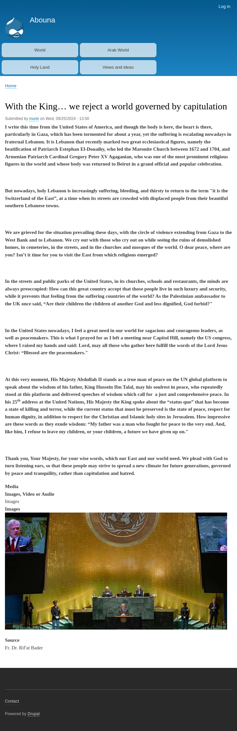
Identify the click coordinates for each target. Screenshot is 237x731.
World (40, 50)
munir (34, 118)
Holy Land (40, 67)
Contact (12, 701)
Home (11, 85)
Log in (224, 6)
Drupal (34, 714)
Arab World (118, 50)
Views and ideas (118, 67)
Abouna (42, 20)
